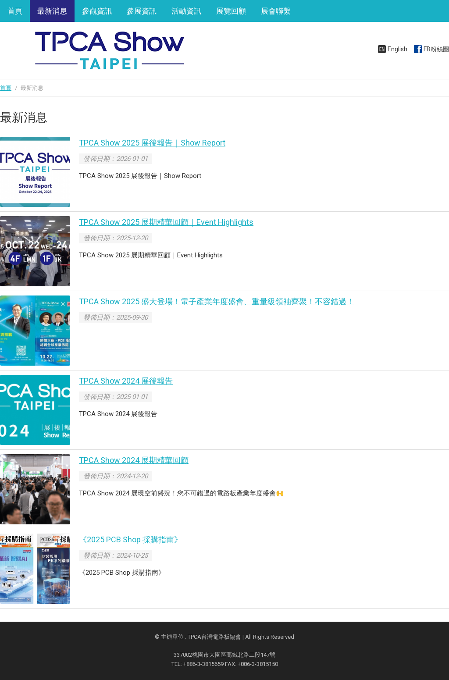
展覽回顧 (231, 11)
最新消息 (52, 11)
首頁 (14, 11)
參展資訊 (142, 11)
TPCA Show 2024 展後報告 (126, 380)
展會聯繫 (276, 11)
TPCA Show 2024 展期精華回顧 (134, 460)
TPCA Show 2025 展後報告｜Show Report (152, 142)
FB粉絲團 (436, 49)
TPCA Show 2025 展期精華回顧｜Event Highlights (166, 222)
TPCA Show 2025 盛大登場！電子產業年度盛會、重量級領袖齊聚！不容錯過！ (216, 301)
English (397, 49)
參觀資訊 (97, 11)
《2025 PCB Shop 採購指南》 (130, 539)
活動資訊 (186, 11)
